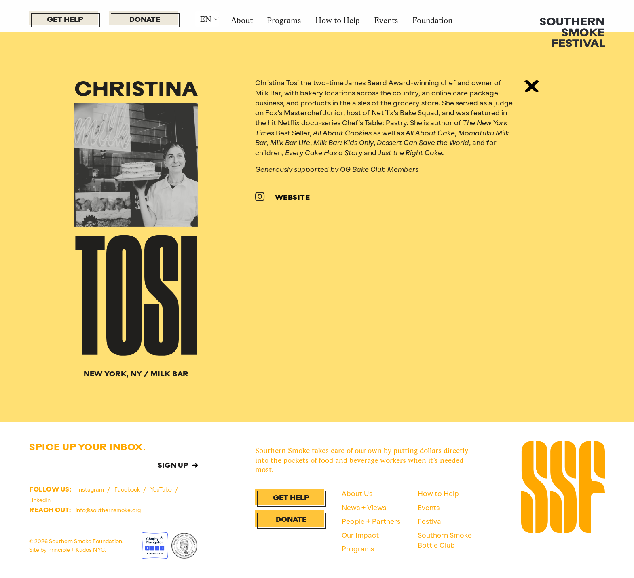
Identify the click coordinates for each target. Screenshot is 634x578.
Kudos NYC (90, 549)
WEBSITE (292, 197)
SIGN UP (173, 465)
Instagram (91, 489)
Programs (284, 20)
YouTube (161, 489)
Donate (144, 20)
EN (205, 19)
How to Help (337, 20)
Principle (59, 549)
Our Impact (360, 535)
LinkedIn (40, 500)
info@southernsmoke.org (108, 510)
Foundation (432, 20)
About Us (357, 493)
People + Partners (371, 521)
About (242, 20)
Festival (430, 521)
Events (386, 20)
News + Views (364, 508)
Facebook (127, 489)
